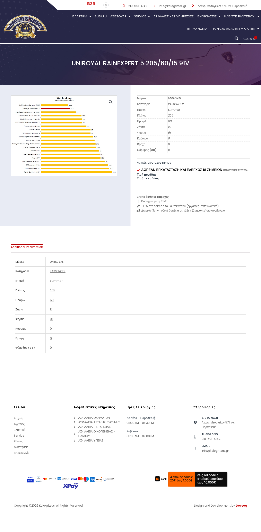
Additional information (27, 247)
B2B (91, 4)
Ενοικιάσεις (208, 16)
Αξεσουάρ (120, 16)
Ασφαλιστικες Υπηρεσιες (174, 16)
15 (169, 127)
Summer (174, 110)
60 (170, 121)
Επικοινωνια (197, 28)
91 (169, 133)
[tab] (27, 247)
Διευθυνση (210, 418)
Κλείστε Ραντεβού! (241, 16)
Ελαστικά (81, 16)
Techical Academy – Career (235, 28)
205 (170, 115)
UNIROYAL (174, 98)
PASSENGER (176, 104)
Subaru (100, 16)
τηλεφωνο (210, 434)
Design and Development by (220, 526)
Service (142, 16)
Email (206, 446)
